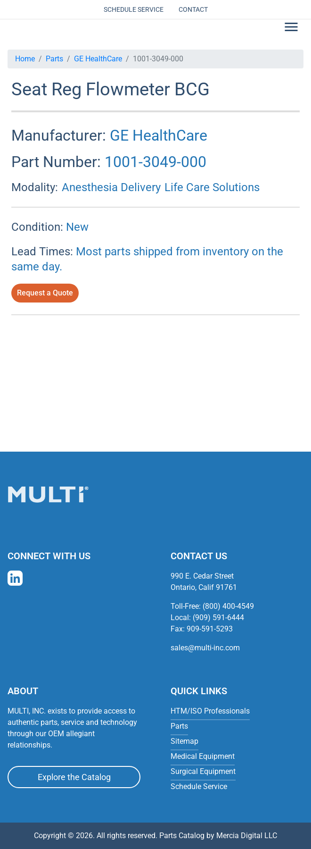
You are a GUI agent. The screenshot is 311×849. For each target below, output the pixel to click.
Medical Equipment (203, 756)
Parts (54, 58)
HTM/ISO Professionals (210, 710)
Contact (193, 9)
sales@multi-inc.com (205, 647)
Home (25, 58)
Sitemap (184, 741)
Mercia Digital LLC (246, 835)
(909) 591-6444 (218, 617)
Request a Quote (45, 292)
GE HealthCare (98, 58)
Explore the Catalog (74, 777)
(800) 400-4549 (228, 606)
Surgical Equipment (203, 771)
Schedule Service (134, 9)
